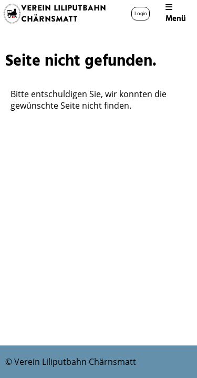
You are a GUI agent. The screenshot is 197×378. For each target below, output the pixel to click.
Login (140, 13)
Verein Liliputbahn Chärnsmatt (63, 14)
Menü (175, 14)
